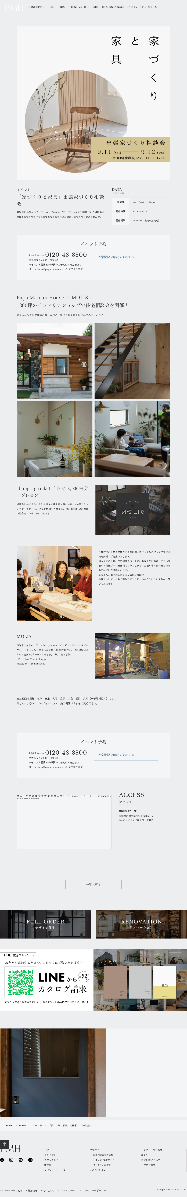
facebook (2, 1160)
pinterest (21, 1160)
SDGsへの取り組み (12, 1190)
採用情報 (33, 1190)
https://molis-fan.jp (34, 659)
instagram (11, 1160)
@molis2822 (38, 663)
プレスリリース (68, 1190)
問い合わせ (49, 1190)
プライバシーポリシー (94, 1190)
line (30, 1160)
